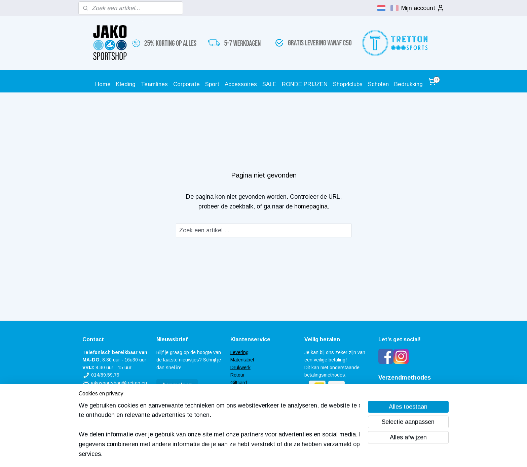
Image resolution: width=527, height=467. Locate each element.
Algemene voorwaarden (255, 397)
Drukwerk (240, 367)
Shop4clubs (348, 84)
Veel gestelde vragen (252, 390)
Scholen (378, 84)
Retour (237, 375)
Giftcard (238, 382)
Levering (239, 352)
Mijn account (423, 8)
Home (103, 84)
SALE (269, 84)
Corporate (186, 84)
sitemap (241, 455)
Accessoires (241, 84)
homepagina (310, 206)
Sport (212, 84)
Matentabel (242, 359)
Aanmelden (177, 385)
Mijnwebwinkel (331, 455)
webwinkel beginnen (277, 455)
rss (254, 455)
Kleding (126, 84)
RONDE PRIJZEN (305, 84)
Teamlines (154, 84)
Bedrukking (408, 84)
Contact (238, 405)
